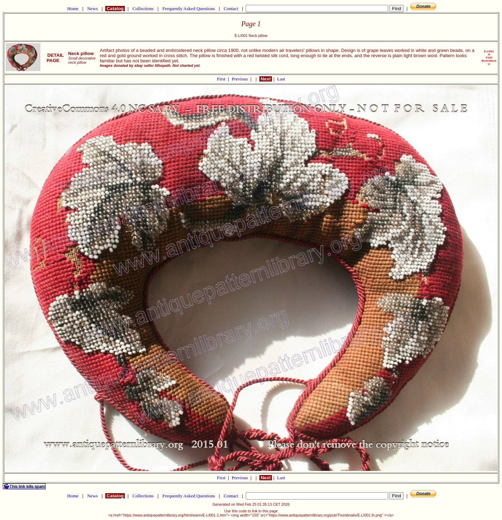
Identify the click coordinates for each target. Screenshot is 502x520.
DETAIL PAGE (54, 58)
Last (281, 79)
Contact (230, 8)
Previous (240, 79)
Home (72, 8)
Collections (143, 8)
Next (265, 79)
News (92, 8)
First (222, 79)
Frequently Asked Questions (188, 8)
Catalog (115, 8)
